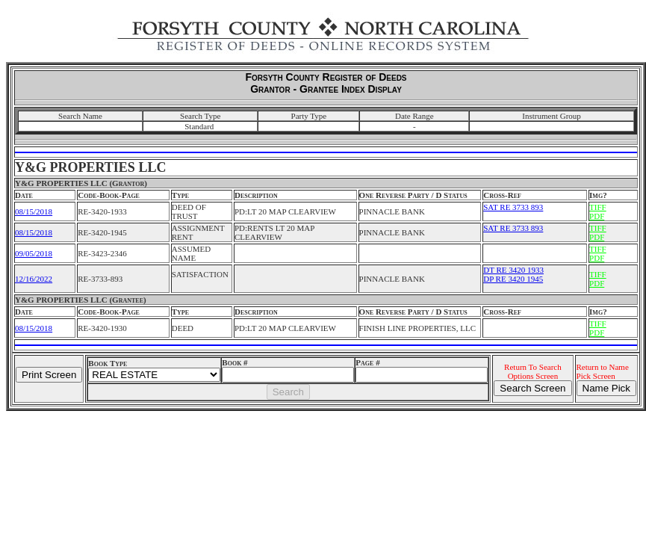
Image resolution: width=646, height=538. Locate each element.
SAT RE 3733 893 (513, 206)
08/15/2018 (33, 211)
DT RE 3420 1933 (513, 269)
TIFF (597, 206)
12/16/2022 (33, 278)
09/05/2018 (33, 253)
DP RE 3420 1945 (513, 278)
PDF (596, 215)
